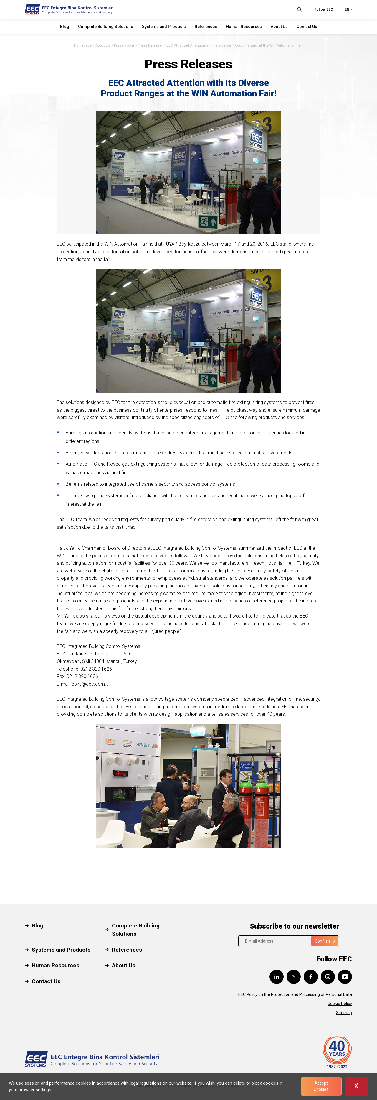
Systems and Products (164, 26)
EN (347, 9)
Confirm (325, 941)
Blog (64, 26)
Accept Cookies (321, 1086)
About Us (279, 26)
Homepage (83, 45)
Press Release (150, 45)
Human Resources (244, 26)
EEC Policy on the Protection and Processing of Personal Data (295, 994)
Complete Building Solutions (105, 26)
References (206, 26)
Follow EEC (323, 9)
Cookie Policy (340, 1003)
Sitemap (344, 1012)
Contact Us (307, 26)
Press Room (124, 45)
